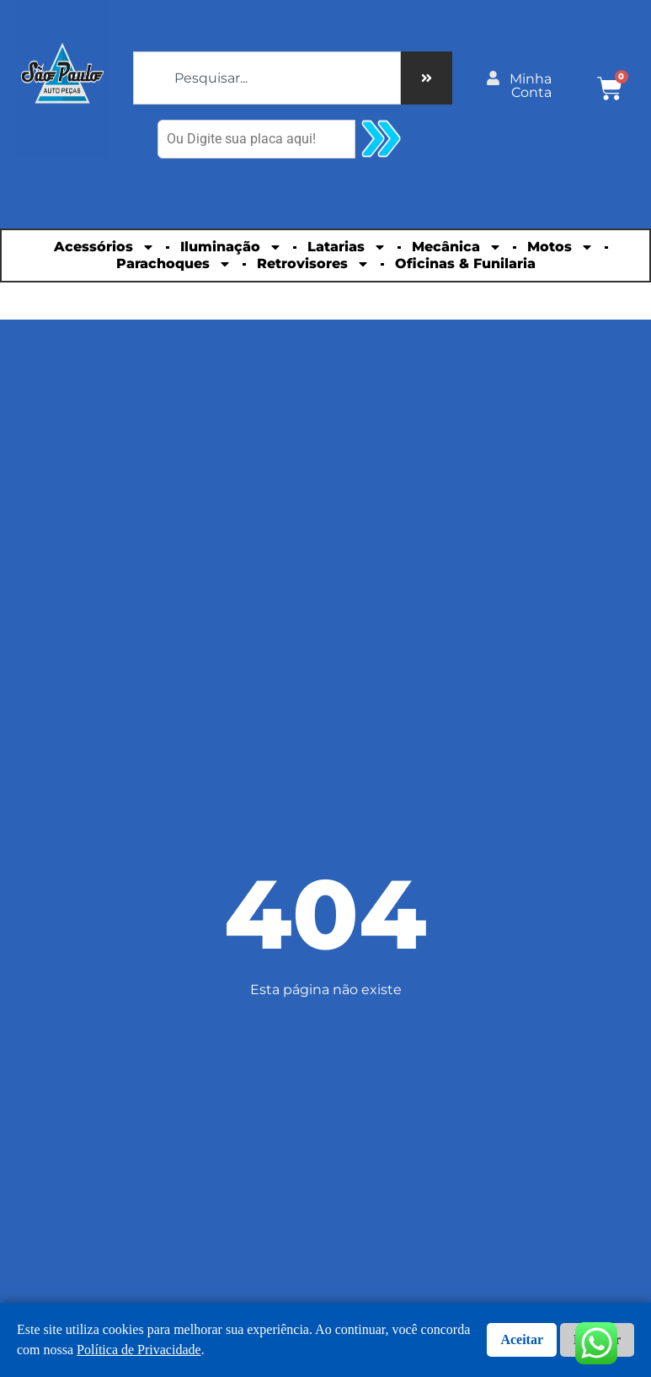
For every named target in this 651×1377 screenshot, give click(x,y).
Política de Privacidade (139, 1349)
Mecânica (457, 247)
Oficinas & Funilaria (465, 263)
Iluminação (231, 247)
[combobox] (267, 78)
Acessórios (104, 247)
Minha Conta (531, 85)
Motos (560, 247)
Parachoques (174, 263)
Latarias (347, 247)
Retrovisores (313, 263)
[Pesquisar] (426, 78)
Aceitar (521, 1339)
